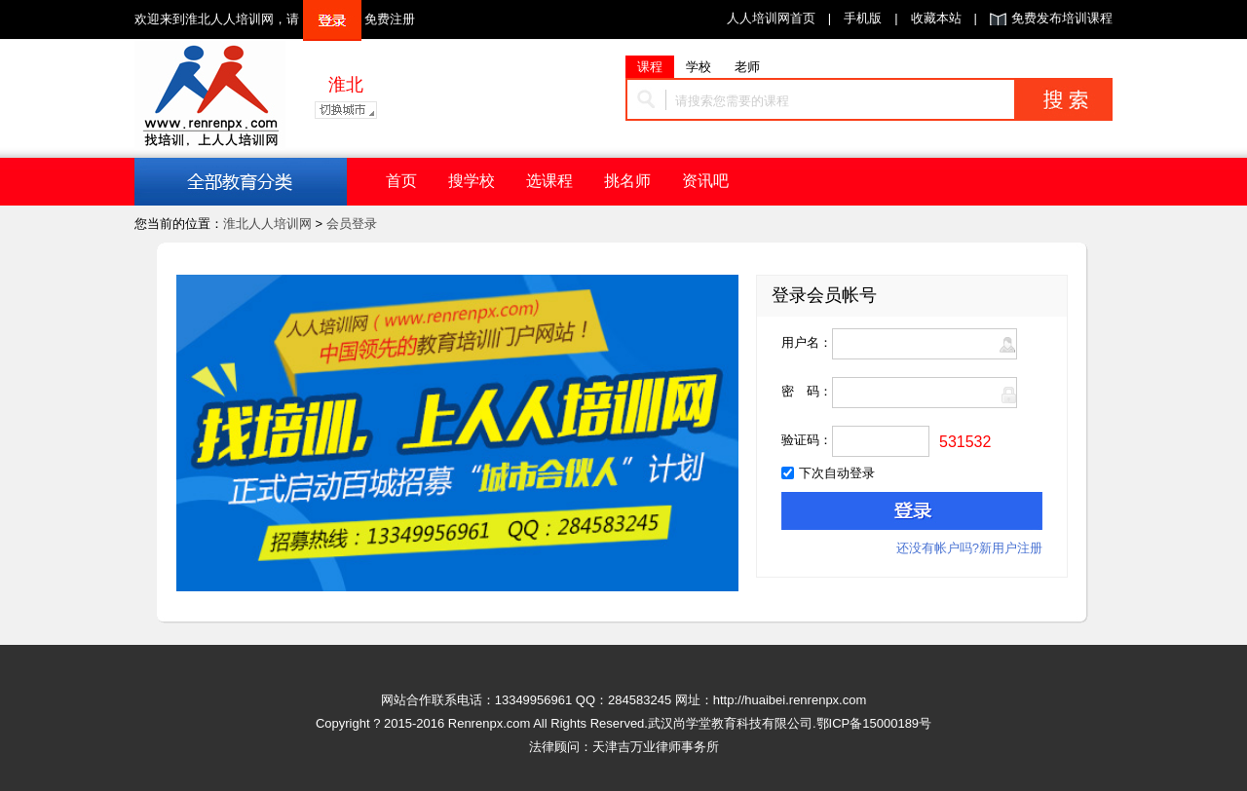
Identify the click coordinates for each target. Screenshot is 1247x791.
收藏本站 (936, 18)
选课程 (549, 180)
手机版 (863, 18)
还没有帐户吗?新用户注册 (969, 548)
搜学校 (471, 180)
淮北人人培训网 (267, 223)
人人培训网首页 (771, 18)
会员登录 (351, 223)
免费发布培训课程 (1062, 18)
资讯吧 (705, 180)
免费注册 (389, 19)
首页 (401, 180)
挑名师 (627, 180)
